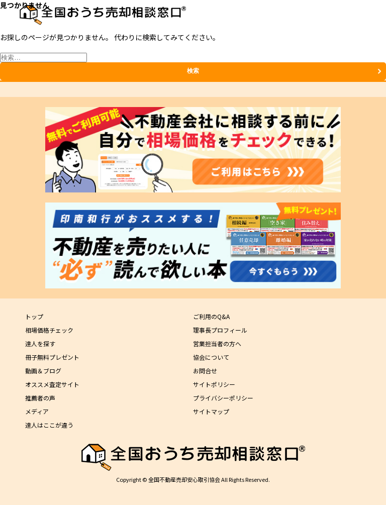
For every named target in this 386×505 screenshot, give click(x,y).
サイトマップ (211, 411)
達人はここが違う (49, 425)
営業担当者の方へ (217, 343)
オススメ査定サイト (52, 384)
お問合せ (205, 370)
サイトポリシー (214, 384)
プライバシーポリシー (223, 397)
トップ (34, 316)
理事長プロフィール (220, 330)
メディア (37, 411)
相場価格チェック (49, 330)
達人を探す (40, 343)
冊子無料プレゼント (52, 357)
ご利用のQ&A (211, 316)
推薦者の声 (40, 397)
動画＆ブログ (43, 370)
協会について (211, 357)
